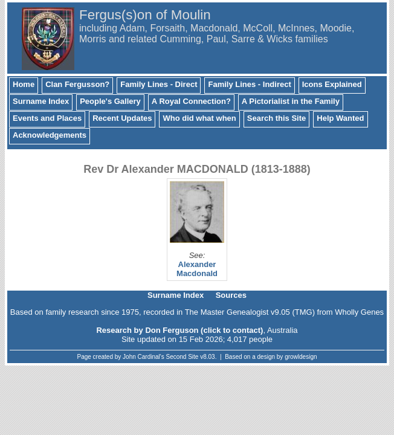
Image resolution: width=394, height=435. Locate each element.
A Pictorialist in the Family (291, 101)
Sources (231, 295)
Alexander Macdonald (197, 269)
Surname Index (41, 101)
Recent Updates (122, 118)
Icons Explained (332, 84)
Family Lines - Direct (158, 84)
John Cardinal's (143, 356)
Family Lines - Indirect (249, 84)
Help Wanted (340, 118)
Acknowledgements (49, 135)
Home (23, 84)
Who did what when (199, 118)
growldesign (301, 356)
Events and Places (47, 118)
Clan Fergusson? (77, 84)
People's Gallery (110, 101)
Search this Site (276, 118)
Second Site (182, 356)
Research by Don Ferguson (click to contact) (179, 330)
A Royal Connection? (191, 101)
